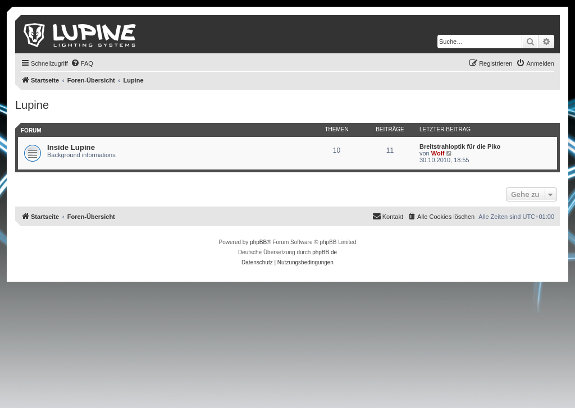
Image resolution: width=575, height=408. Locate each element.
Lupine (32, 105)
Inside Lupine (71, 147)
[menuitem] (82, 63)
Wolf (438, 153)
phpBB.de (324, 252)
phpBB (258, 242)
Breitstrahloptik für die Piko (459, 146)
